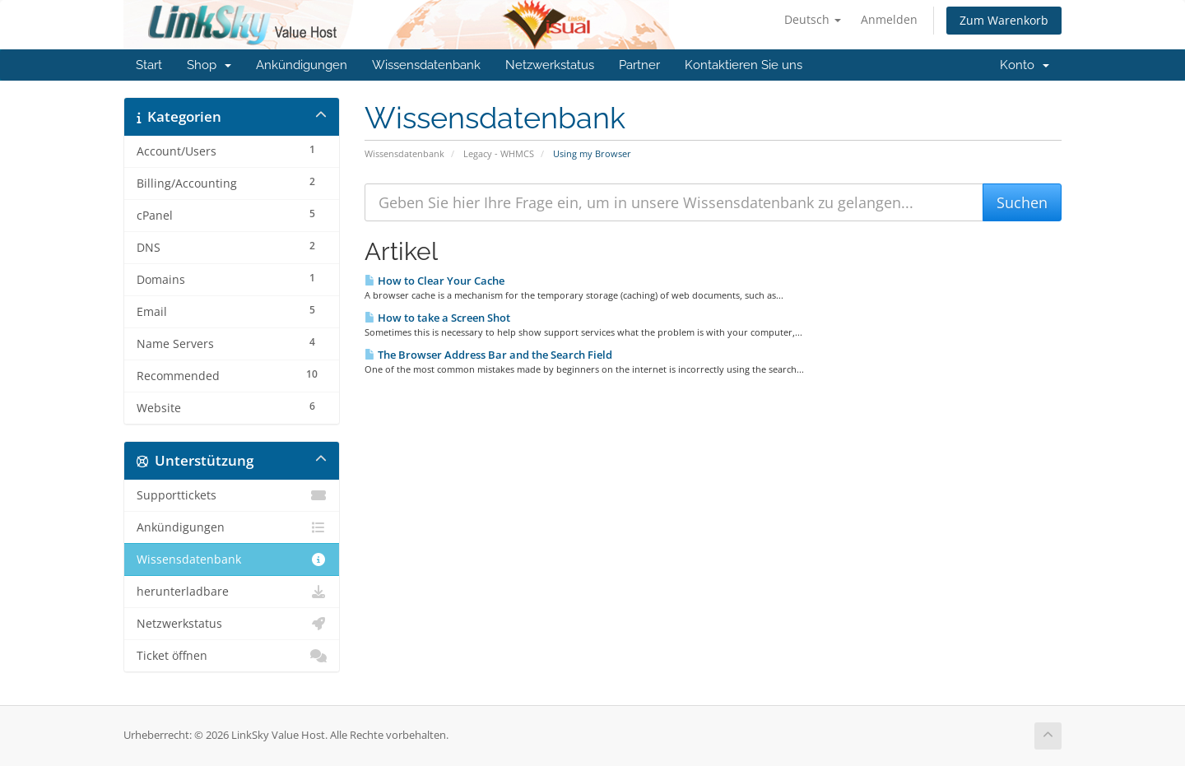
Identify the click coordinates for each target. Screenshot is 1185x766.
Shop (209, 65)
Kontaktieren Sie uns (743, 65)
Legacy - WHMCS (498, 153)
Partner (639, 65)
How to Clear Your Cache (434, 280)
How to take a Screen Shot (437, 317)
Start (149, 65)
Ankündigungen (301, 65)
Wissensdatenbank (426, 65)
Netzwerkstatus (549, 65)
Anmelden (889, 19)
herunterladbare (232, 591)
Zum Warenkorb (1004, 20)
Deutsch (812, 19)
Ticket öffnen (232, 656)
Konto (1024, 65)
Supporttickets (232, 495)
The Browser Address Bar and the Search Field (488, 354)
